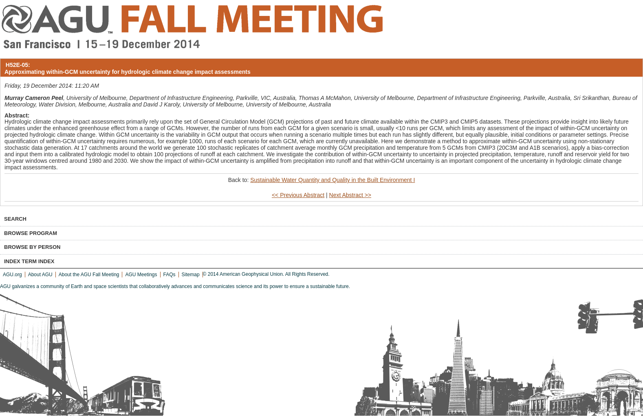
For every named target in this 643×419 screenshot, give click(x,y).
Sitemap (191, 274)
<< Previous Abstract (298, 195)
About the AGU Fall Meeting (89, 274)
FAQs (169, 274)
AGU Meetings (141, 274)
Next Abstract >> (350, 195)
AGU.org (12, 274)
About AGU (40, 274)
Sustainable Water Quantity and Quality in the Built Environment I (332, 180)
